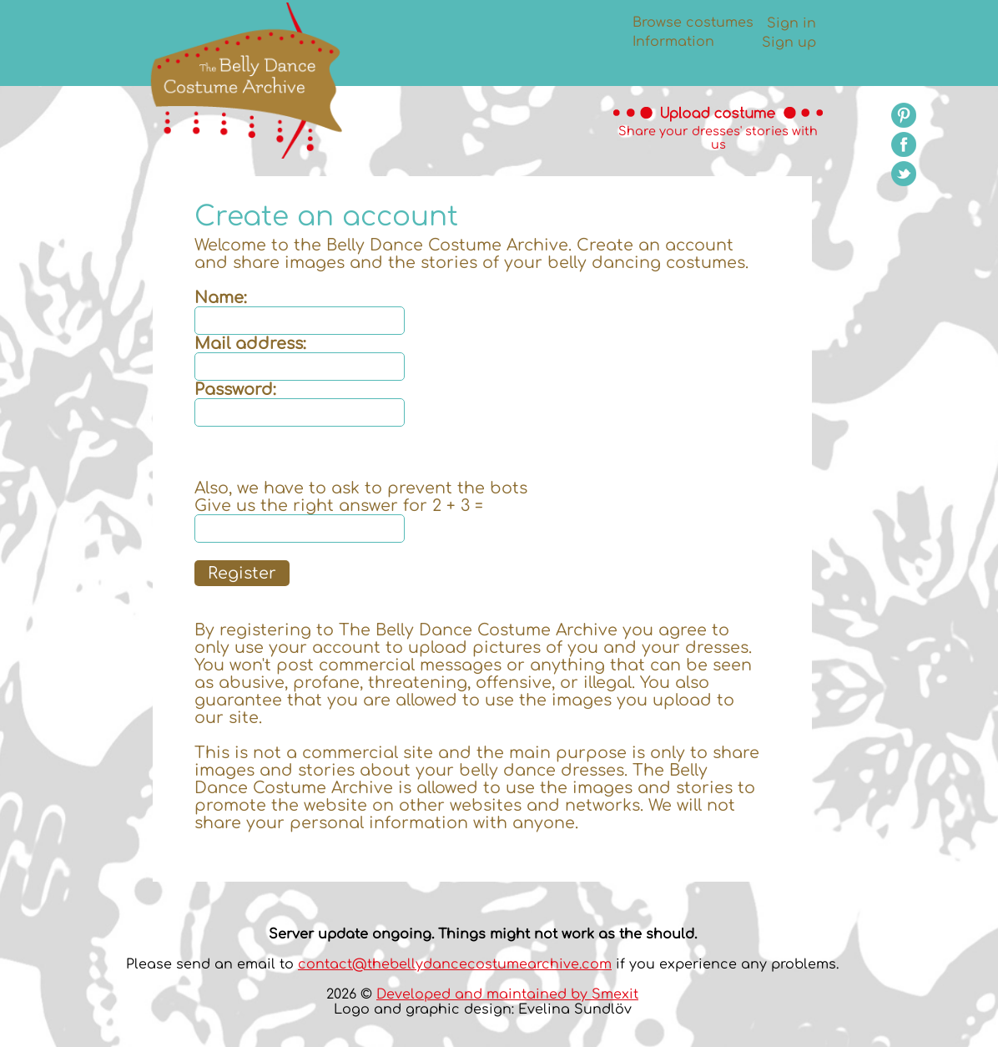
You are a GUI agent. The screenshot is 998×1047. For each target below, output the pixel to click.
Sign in (791, 23)
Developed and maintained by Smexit (507, 994)
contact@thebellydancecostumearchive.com (455, 964)
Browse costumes (693, 22)
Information (673, 41)
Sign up (789, 42)
